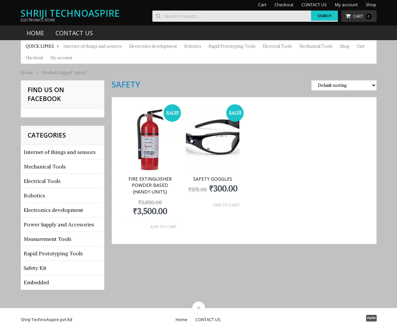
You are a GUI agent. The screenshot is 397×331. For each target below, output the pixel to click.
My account (346, 5)
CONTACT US (314, 5)
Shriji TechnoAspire (70, 13)
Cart (262, 5)
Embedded (36, 282)
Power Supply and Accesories (59, 224)
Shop (371, 5)
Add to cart (163, 226)
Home (35, 33)
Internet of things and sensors (92, 46)
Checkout (284, 5)
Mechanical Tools (315, 46)
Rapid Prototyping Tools (232, 46)
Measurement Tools (47, 239)
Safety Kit (35, 268)
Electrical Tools (277, 46)
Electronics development (153, 46)
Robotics (192, 46)
